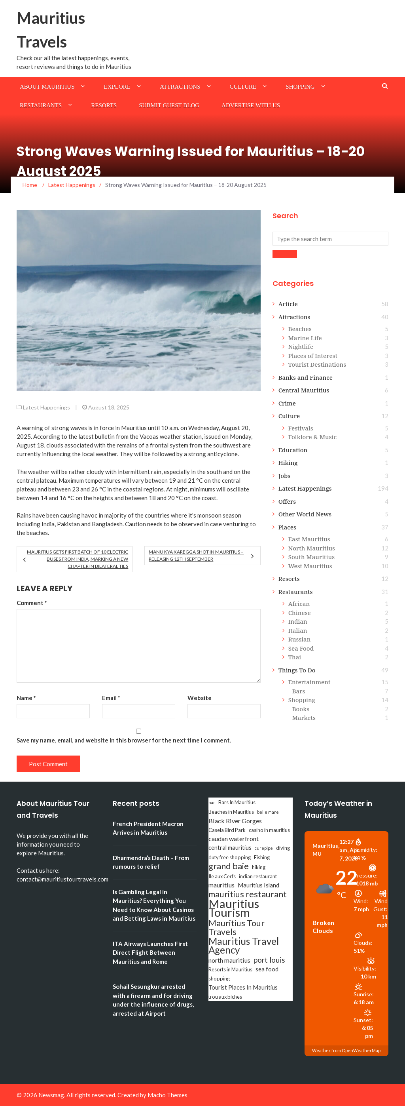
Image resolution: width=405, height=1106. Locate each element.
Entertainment (309, 682)
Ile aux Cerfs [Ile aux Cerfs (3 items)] (222, 876)
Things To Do (297, 670)
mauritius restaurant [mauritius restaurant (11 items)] (247, 894)
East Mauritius (309, 539)
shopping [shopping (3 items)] (219, 978)
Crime (287, 403)
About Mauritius (47, 87)
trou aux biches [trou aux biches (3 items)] (225, 997)
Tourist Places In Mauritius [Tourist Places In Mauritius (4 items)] (243, 987)
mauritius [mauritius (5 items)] (221, 885)
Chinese (299, 613)
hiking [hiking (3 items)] (258, 867)
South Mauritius (311, 557)
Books (300, 709)
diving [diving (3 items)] (283, 848)
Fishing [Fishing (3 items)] (262, 857)
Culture (243, 87)
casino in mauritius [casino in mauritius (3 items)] (269, 830)
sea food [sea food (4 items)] (266, 969)
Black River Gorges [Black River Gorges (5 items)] (235, 820)
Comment (32, 602)
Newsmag (51, 1094)
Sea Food (301, 648)
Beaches (300, 329)
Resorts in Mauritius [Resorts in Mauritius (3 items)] (230, 969)
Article (288, 304)
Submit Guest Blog (169, 105)
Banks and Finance (305, 377)
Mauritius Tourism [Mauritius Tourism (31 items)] (233, 908)
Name (26, 697)
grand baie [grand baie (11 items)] (228, 866)
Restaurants (41, 105)
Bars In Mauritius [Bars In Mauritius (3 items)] (236, 802)
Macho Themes (167, 1094)
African (299, 603)
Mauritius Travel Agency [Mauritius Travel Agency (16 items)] (243, 945)
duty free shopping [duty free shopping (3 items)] (229, 857)
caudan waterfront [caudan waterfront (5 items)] (233, 838)
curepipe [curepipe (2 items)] (264, 848)
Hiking (288, 462)
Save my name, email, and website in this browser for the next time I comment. (124, 740)
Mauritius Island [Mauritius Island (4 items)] (258, 885)
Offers (287, 501)
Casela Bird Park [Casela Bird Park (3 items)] (227, 830)
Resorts (104, 105)
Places (287, 527)
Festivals (300, 428)
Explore (117, 87)
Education (293, 450)
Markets (304, 717)
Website (199, 697)
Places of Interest (312, 356)
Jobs (284, 476)
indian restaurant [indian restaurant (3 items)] (258, 876)
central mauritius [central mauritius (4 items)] (230, 847)
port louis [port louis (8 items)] (269, 960)
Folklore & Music (312, 437)
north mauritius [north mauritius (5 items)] (229, 960)
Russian (299, 639)
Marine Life (305, 338)
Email (111, 697)
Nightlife (300, 346)
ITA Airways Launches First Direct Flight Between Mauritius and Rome (150, 952)
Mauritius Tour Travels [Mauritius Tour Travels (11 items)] (236, 927)
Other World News (304, 514)
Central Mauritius (303, 390)
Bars (298, 691)
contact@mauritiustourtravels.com (62, 879)
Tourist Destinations (317, 364)
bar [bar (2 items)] (211, 802)
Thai (294, 657)
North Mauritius (311, 548)
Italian (297, 630)
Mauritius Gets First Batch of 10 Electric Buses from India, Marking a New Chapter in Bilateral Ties (77, 559)
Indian (297, 621)
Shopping (300, 87)
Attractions (180, 87)
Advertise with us (250, 105)
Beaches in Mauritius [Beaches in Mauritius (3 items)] (231, 812)
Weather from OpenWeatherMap (346, 1050)
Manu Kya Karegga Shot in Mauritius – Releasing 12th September (196, 555)
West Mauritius (310, 566)
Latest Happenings (46, 407)
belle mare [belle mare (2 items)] (268, 812)
